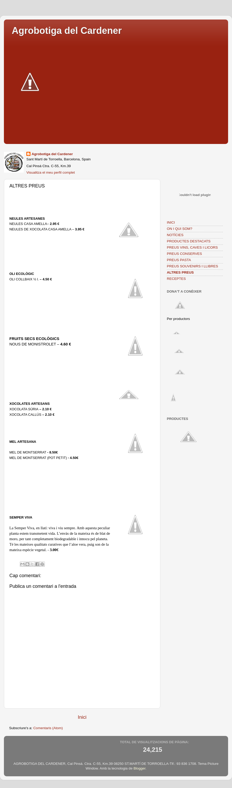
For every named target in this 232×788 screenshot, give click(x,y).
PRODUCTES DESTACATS (189, 241)
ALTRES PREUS (180, 272)
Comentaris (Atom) (48, 728)
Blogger (139, 768)
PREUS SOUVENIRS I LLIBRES (192, 266)
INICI (171, 222)
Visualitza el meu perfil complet (50, 172)
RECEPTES (176, 279)
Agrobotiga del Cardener (67, 30)
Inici (82, 717)
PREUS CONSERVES (184, 254)
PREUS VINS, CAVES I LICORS (192, 247)
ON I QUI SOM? (179, 229)
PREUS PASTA (179, 260)
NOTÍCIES (175, 235)
